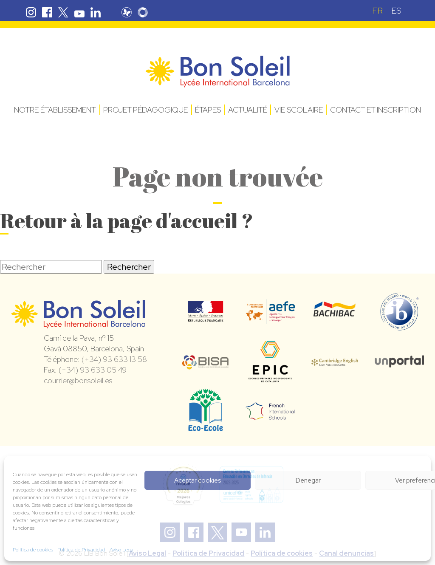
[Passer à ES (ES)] (396, 10)
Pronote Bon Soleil (126, 12)
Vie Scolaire (298, 110)
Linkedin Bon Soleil (95, 12)
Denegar (308, 480)
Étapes (208, 110)
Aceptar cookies (197, 480)
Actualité (247, 110)
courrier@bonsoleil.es (78, 380)
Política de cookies (33, 549)
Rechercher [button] (129, 266)
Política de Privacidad (81, 549)
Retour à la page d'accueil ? (126, 220)
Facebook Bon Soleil (47, 12)
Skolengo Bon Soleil (143, 12)
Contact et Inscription (375, 110)
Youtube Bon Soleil (79, 12)
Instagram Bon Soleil (31, 12)
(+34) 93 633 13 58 (114, 359)
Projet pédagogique (145, 110)
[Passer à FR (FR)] (377, 10)
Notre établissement (55, 110)
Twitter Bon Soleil (63, 12)
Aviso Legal (122, 549)
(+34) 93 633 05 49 (93, 370)
